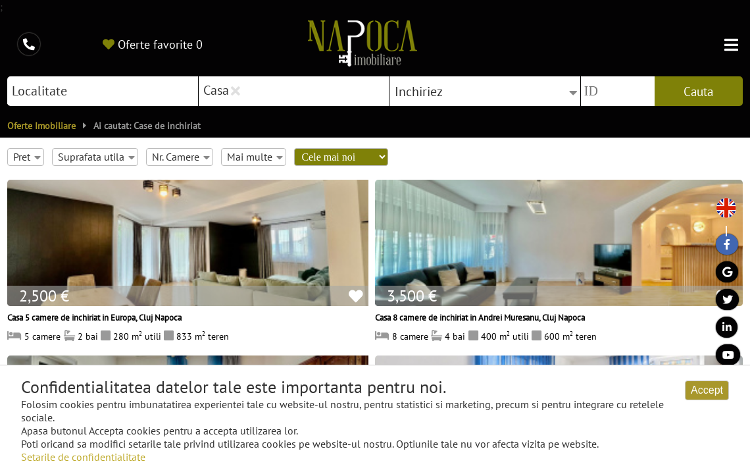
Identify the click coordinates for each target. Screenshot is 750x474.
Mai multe (254, 156)
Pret (26, 156)
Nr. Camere (180, 156)
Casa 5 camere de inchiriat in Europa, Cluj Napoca (94, 317)
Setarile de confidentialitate (83, 456)
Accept (707, 390)
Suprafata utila (96, 156)
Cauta (698, 91)
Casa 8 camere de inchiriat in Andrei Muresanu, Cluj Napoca (480, 317)
